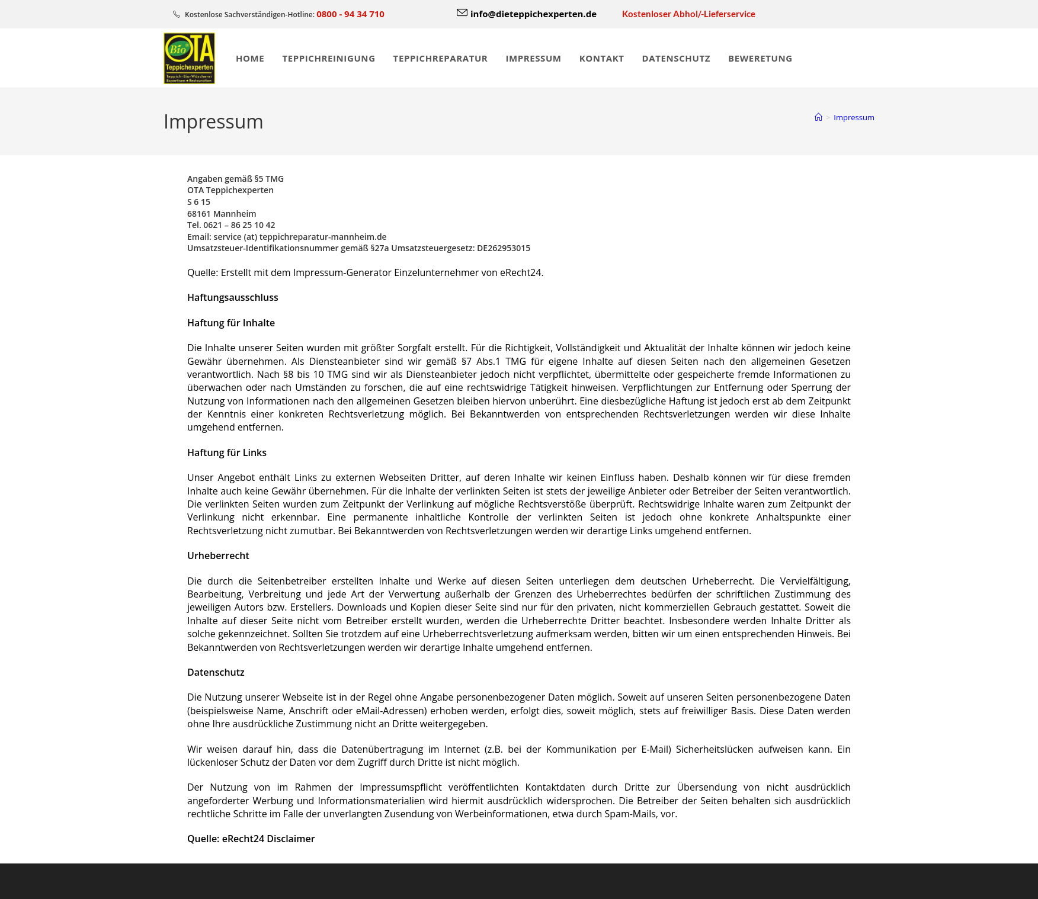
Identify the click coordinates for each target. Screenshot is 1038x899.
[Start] (818, 117)
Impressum (854, 117)
